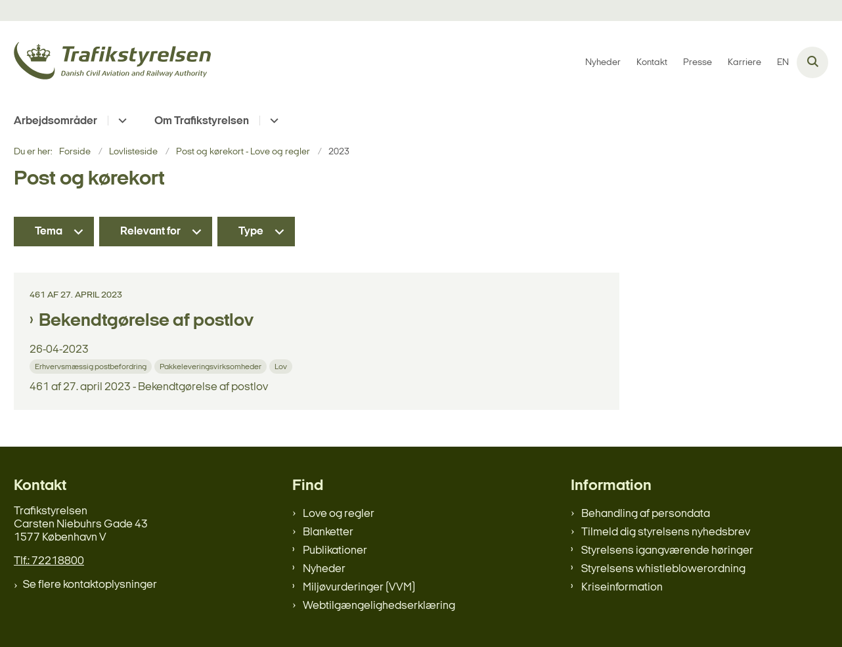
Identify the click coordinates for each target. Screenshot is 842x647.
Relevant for (150, 231)
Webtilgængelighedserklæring (379, 606)
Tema (48, 231)
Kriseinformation (622, 587)
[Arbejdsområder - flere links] (120, 120)
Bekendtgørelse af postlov (146, 321)
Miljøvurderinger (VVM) (359, 587)
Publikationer (335, 550)
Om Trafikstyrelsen (201, 121)
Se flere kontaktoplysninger (90, 585)
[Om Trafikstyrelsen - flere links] (272, 120)
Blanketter (328, 532)
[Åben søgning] (812, 62)
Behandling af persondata (645, 514)
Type (250, 231)
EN (783, 63)
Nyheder (324, 569)
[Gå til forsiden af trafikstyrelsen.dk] (112, 62)
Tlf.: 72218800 (49, 561)
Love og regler (338, 514)
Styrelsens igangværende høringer (667, 550)
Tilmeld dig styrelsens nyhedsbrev (665, 532)
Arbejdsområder (55, 121)
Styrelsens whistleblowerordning (663, 569)
